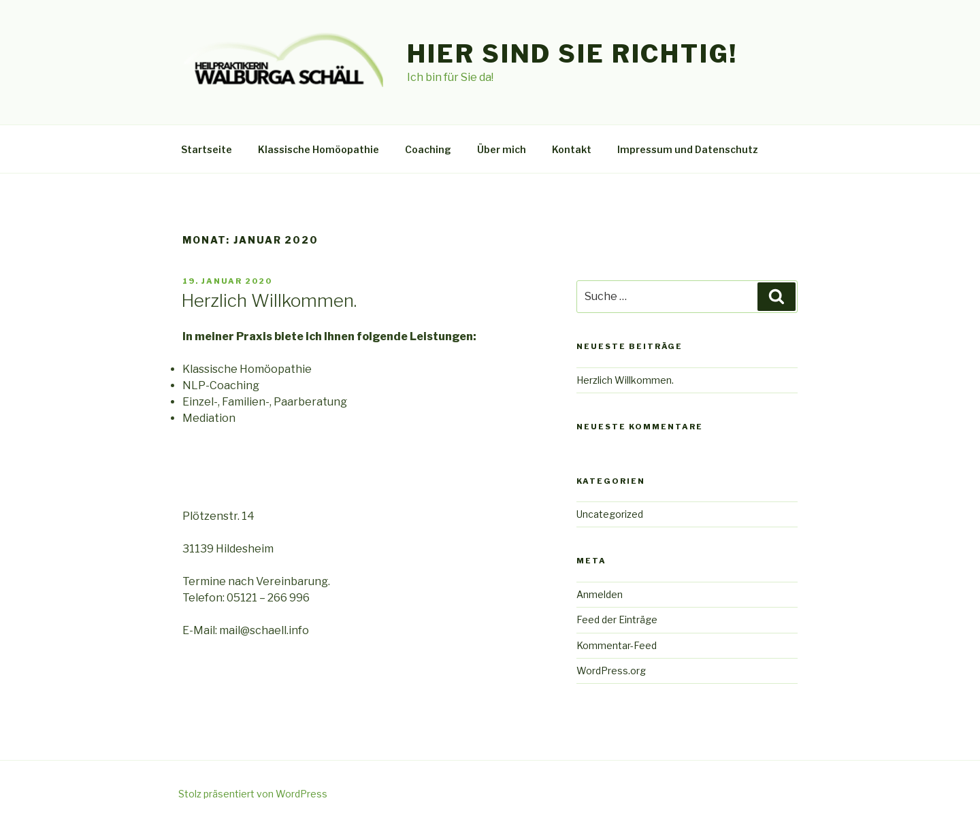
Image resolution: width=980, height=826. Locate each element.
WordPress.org (611, 670)
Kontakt (571, 149)
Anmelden (599, 594)
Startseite (206, 149)
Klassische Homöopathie (318, 149)
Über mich (501, 149)
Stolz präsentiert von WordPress (252, 793)
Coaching (428, 149)
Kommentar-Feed (616, 645)
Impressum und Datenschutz (687, 149)
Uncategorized (609, 514)
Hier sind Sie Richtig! (572, 54)
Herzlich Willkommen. (269, 300)
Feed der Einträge (616, 619)
